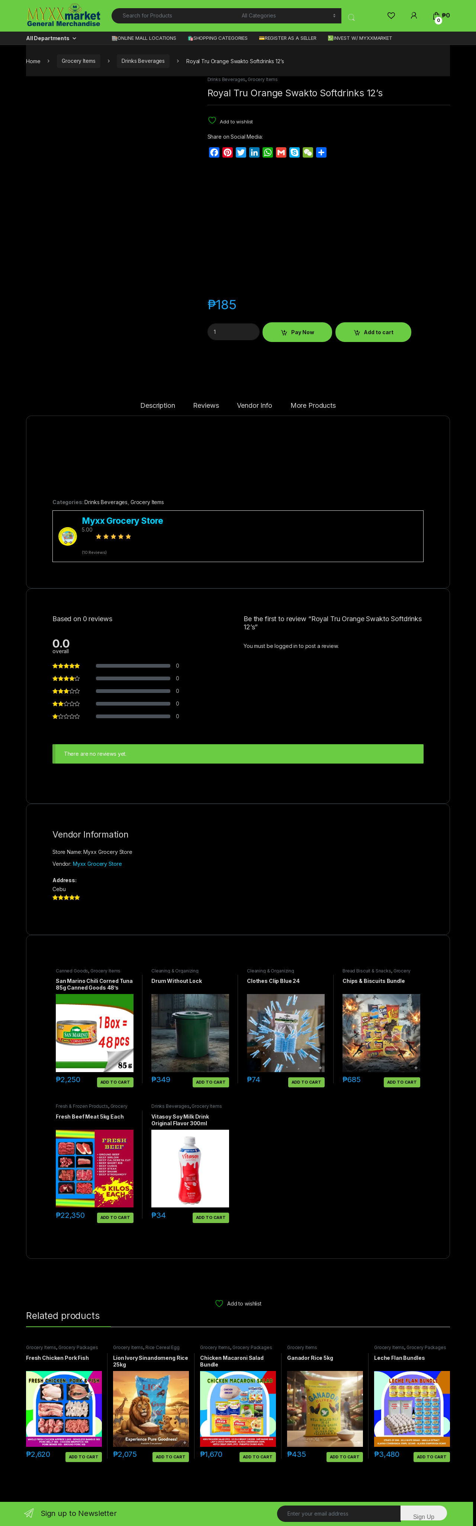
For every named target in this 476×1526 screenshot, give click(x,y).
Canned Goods (72, 971)
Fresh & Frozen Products (82, 1106)
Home (33, 61)
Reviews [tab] (206, 405)
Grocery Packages (78, 1347)
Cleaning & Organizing (175, 971)
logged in (286, 646)
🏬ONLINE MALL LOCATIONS (144, 38)
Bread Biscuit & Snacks (366, 971)
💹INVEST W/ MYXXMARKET (360, 38)
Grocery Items (78, 61)
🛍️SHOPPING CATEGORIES (217, 38)
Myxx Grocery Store (97, 864)
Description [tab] (157, 405)
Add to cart (378, 332)
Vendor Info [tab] (254, 405)
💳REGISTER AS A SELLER (287, 38)
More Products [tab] (313, 405)
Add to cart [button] (115, 1082)
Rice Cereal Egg (162, 1347)
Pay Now (302, 332)
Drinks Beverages (143, 61)
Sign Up (423, 1517)
